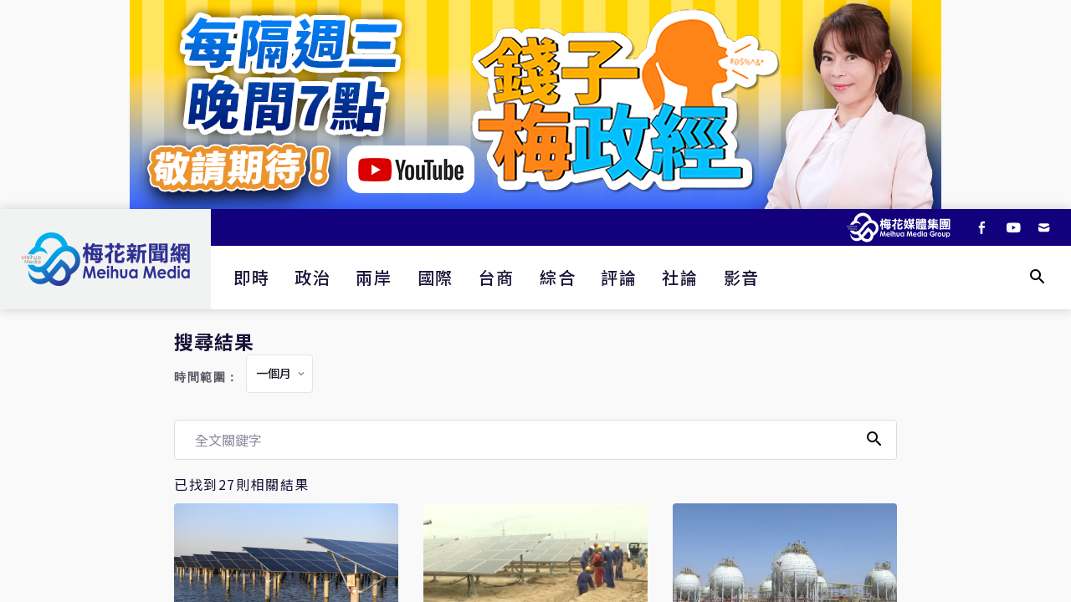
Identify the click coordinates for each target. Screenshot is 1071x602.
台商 (497, 277)
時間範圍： (206, 377)
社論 (680, 277)
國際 (436, 277)
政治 (313, 277)
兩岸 (374, 277)
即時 (251, 277)
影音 (742, 277)
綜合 (558, 277)
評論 (619, 277)
